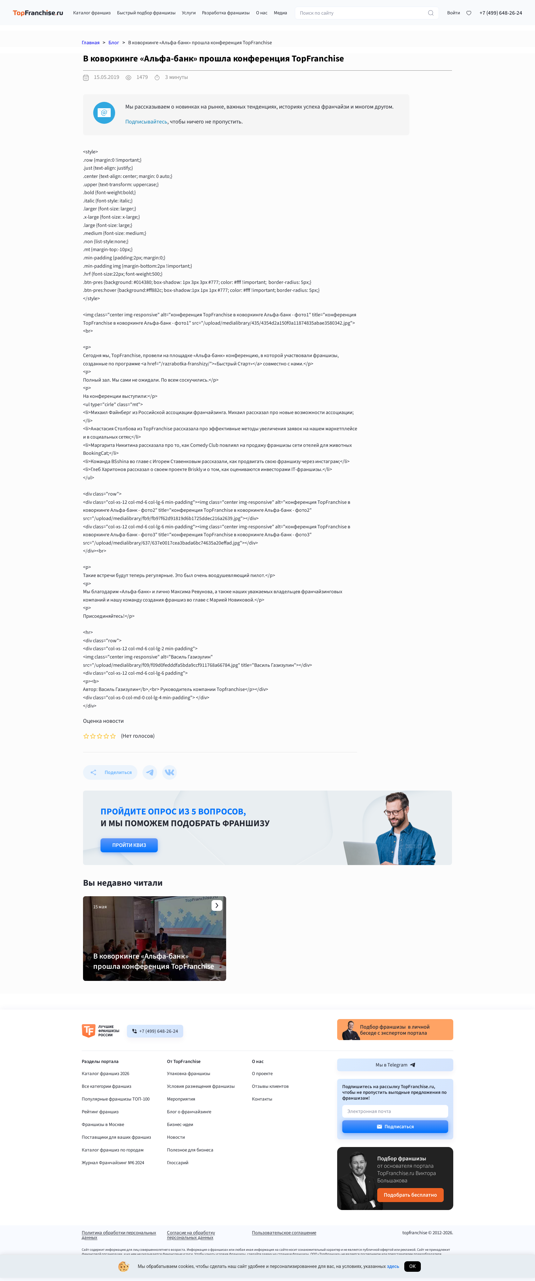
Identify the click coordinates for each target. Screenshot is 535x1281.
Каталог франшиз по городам (113, 1154)
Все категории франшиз (106, 1090)
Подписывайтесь (146, 122)
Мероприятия (181, 1103)
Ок (412, 1268)
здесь (393, 1268)
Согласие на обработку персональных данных (191, 1239)
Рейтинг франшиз (100, 1116)
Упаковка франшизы (188, 1078)
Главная (91, 42)
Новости (176, 1141)
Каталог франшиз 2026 (105, 1078)
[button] (453, 14)
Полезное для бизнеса (190, 1154)
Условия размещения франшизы (201, 1090)
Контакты (262, 1103)
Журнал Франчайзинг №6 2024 (113, 1167)
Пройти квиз (129, 845)
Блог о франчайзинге (189, 1116)
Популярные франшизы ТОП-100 (115, 1103)
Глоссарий (177, 1167)
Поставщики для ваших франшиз (116, 1141)
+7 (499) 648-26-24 (501, 14)
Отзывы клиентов (270, 1090)
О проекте (262, 1078)
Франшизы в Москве (103, 1129)
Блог (113, 42)
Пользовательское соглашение (284, 1238)
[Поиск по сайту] (367, 14)
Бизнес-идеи (180, 1129)
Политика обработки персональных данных (119, 1239)
